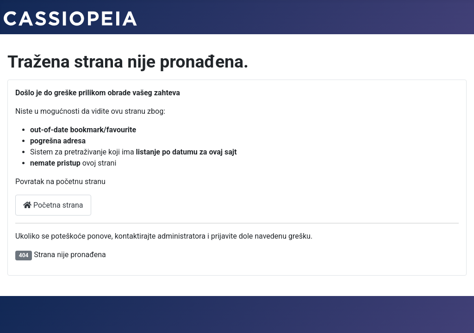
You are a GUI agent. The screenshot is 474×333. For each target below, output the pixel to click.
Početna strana (53, 205)
